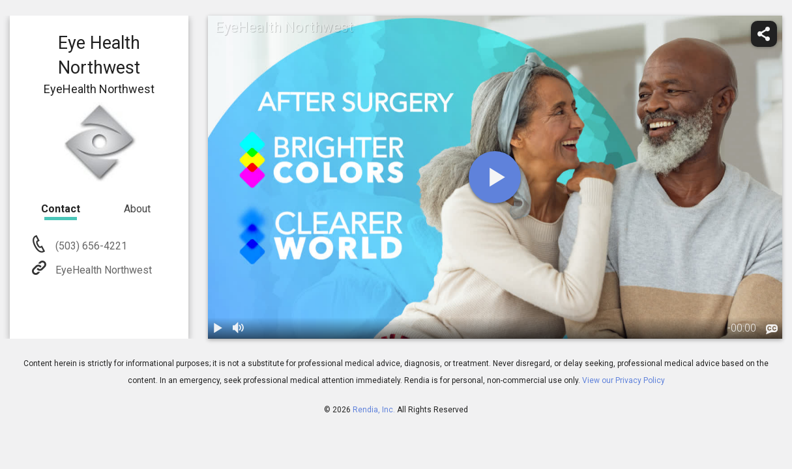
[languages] (771, 329)
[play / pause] (218, 328)
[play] (495, 177)
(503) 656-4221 (90, 246)
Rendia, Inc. (374, 409)
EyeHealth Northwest (102, 270)
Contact (60, 209)
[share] (764, 34)
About (137, 209)
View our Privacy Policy (623, 380)
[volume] (239, 328)
